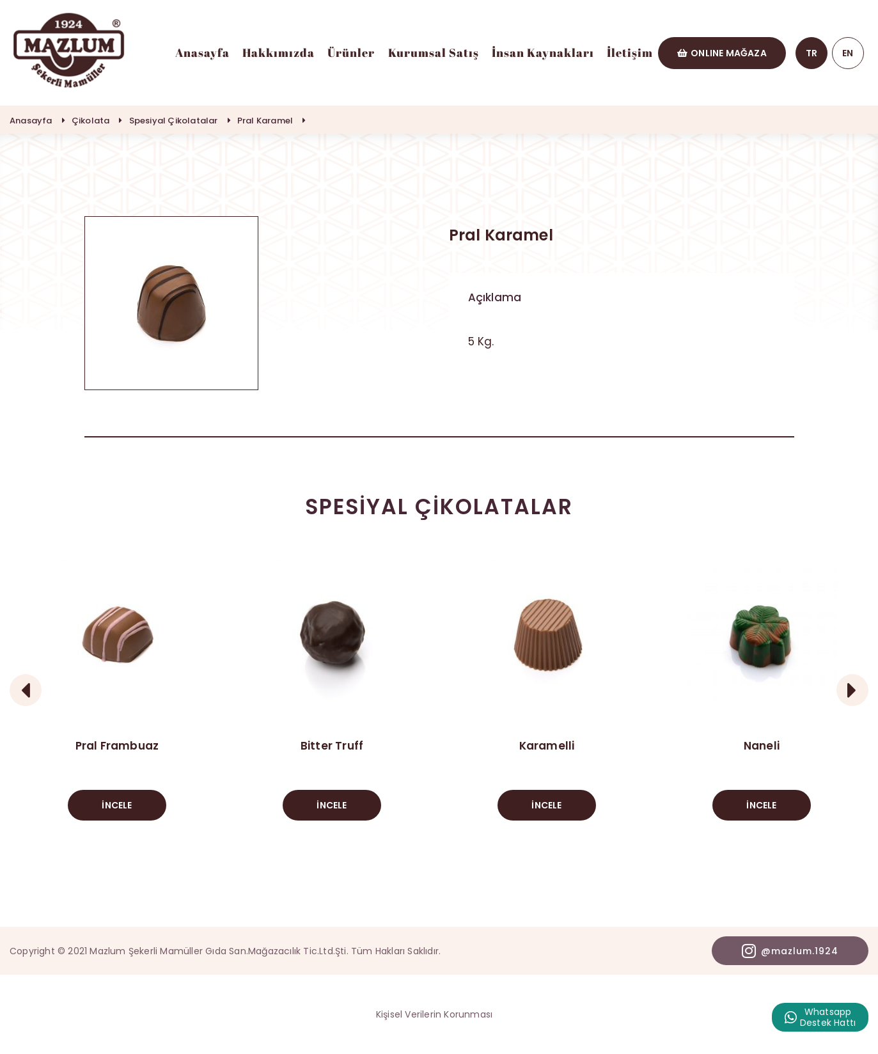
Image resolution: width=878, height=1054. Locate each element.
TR (811, 53)
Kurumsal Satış (433, 52)
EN (847, 53)
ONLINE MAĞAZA (722, 53)
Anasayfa (202, 52)
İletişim (630, 52)
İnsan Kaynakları (543, 52)
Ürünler (351, 52)
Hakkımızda (278, 52)
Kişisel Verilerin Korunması (434, 1014)
